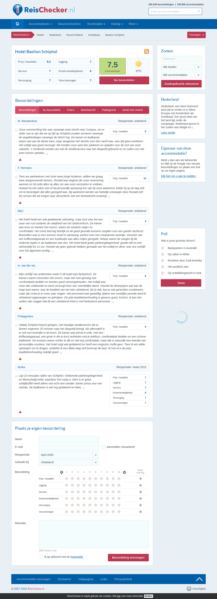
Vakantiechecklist (69, 23)
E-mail (19, 446)
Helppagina (85, 579)
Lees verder (168, 132)
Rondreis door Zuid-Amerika (185, 260)
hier (119, 596)
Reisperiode (22, 454)
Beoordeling (22, 472)
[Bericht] (94, 534)
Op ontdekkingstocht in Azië (184, 273)
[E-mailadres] (69, 447)
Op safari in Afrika (178, 254)
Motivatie (20, 523)
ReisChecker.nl (21, 34)
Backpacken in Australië (182, 248)
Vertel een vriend (132, 109)
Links (103, 579)
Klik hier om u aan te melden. (178, 176)
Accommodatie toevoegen (33, 579)
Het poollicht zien (178, 266)
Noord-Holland (74, 34)
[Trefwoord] (181, 59)
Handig (115, 23)
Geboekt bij (22, 462)
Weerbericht (88, 109)
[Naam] (69, 439)
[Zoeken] (199, 11)
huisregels (77, 556)
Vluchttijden (95, 23)
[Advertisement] (181, 204)
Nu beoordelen (124, 80)
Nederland (55, 34)
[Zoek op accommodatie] (173, 11)
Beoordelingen (27, 109)
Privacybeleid (123, 579)
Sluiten (148, 596)
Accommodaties (39, 23)
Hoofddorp (94, 34)
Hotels (40, 34)
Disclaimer (64, 579)
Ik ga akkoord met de (63, 556)
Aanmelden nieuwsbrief (121, 446)
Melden (20, 159)
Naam (18, 439)
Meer (132, 23)
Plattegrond (109, 109)
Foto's (70, 109)
